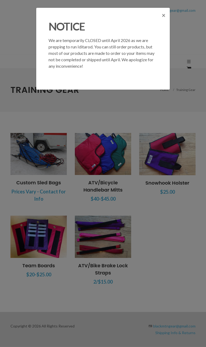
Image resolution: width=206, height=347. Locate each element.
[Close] (163, 16)
